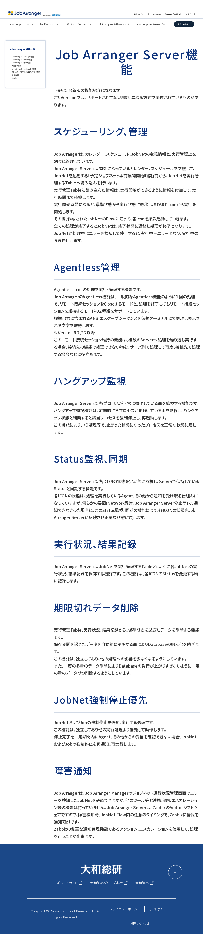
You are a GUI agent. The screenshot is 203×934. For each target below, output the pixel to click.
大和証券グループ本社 (106, 882)
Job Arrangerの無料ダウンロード (113, 24)
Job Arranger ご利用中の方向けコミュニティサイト (172, 14)
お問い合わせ (183, 24)
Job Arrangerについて (19, 24)
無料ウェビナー (140, 14)
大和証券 (142, 882)
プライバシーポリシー (124, 909)
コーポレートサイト (64, 882)
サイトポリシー (159, 909)
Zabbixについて (47, 24)
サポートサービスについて (76, 24)
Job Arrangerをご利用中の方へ (150, 24)
